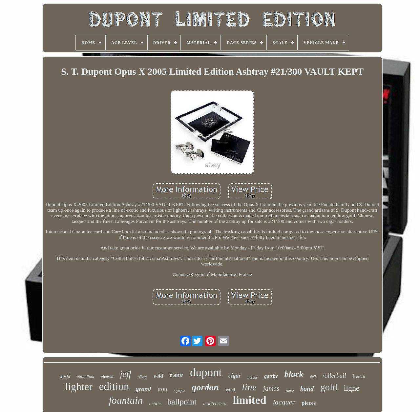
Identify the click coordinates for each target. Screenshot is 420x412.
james (271, 388)
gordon (205, 387)
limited (249, 400)
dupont (206, 372)
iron (162, 389)
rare (176, 375)
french (359, 376)
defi (313, 376)
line (249, 387)
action (155, 403)
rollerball (334, 375)
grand (143, 388)
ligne (352, 388)
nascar (252, 377)
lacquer (284, 402)
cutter (290, 391)
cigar (234, 375)
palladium (85, 376)
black (294, 374)
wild (158, 376)
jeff (126, 374)
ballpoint (182, 401)
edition (114, 386)
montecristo (214, 403)
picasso (107, 376)
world (64, 376)
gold (328, 387)
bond (307, 388)
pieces (309, 403)
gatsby (271, 376)
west (230, 389)
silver (142, 377)
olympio (179, 391)
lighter (79, 386)
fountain (126, 400)
